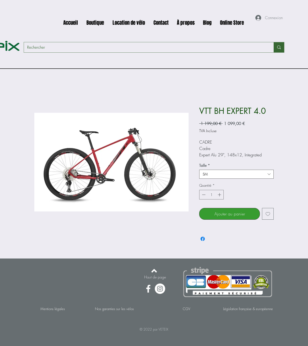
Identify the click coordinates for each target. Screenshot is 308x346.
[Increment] (220, 194)
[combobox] (236, 174)
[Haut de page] (155, 277)
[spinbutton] (211, 194)
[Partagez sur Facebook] (202, 239)
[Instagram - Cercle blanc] (160, 289)
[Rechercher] (145, 47)
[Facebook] (148, 289)
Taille (204, 165)
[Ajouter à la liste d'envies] (268, 214)
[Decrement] (203, 194)
